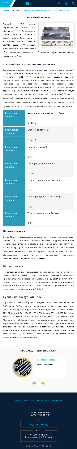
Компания (29, 400)
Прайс (18, 400)
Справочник (43, 400)
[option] (38, 367)
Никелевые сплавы (45, 360)
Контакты (57, 400)
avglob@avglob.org (39, 424)
